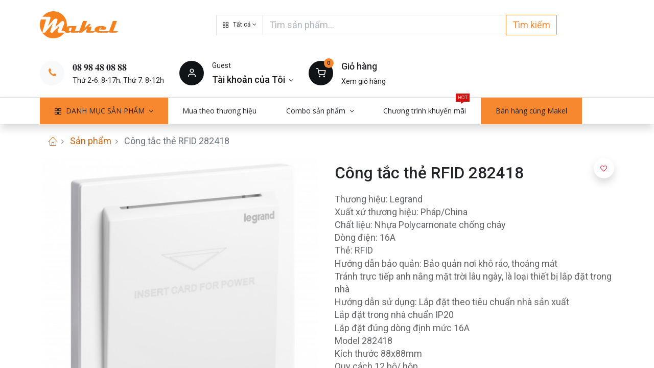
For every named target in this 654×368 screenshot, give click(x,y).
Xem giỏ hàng (363, 81)
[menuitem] (220, 111)
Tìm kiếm (531, 24)
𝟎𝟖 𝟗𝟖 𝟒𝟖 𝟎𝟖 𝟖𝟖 (100, 67)
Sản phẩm (90, 140)
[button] (239, 25)
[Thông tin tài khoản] (252, 79)
